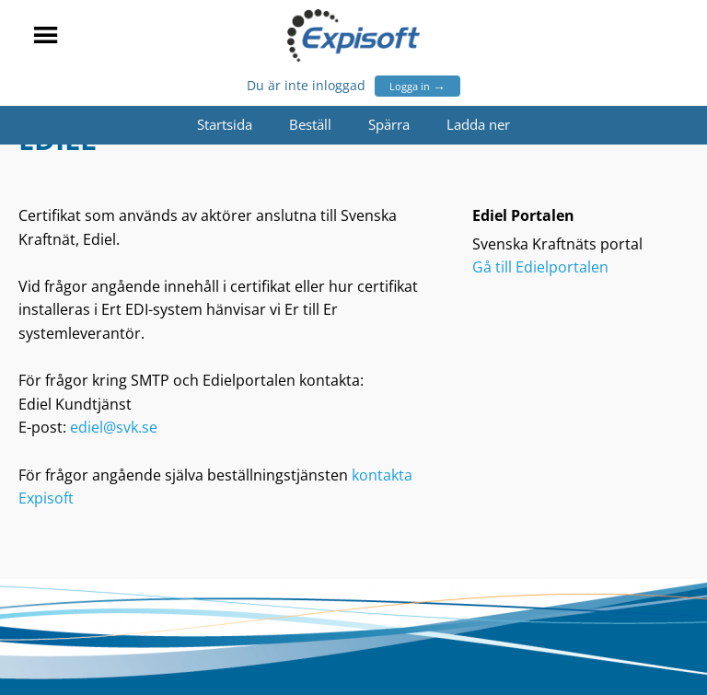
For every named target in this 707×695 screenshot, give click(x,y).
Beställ (310, 124)
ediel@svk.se (113, 427)
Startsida (224, 124)
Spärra (389, 124)
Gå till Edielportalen (540, 267)
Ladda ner (478, 124)
